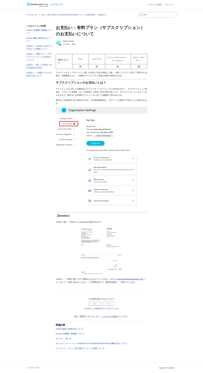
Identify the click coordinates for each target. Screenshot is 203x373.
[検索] (157, 14)
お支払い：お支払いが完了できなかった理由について (39, 47)
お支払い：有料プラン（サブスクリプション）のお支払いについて (39, 57)
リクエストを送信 (154, 5)
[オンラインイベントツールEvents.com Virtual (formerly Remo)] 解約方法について (91, 343)
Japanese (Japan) (168, 368)
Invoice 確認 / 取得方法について (38, 39)
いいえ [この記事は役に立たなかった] (108, 304)
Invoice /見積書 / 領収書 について (38, 31)
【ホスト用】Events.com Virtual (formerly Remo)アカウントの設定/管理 (68, 15)
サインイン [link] (169, 5)
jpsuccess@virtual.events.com (130, 279)
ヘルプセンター (32, 15)
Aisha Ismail (68, 41)
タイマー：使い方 (63, 338)
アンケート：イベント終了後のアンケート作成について (80, 348)
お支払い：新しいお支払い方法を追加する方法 (39, 66)
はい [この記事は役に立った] (94, 304)
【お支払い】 (102, 15)
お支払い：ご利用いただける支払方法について (39, 74)
